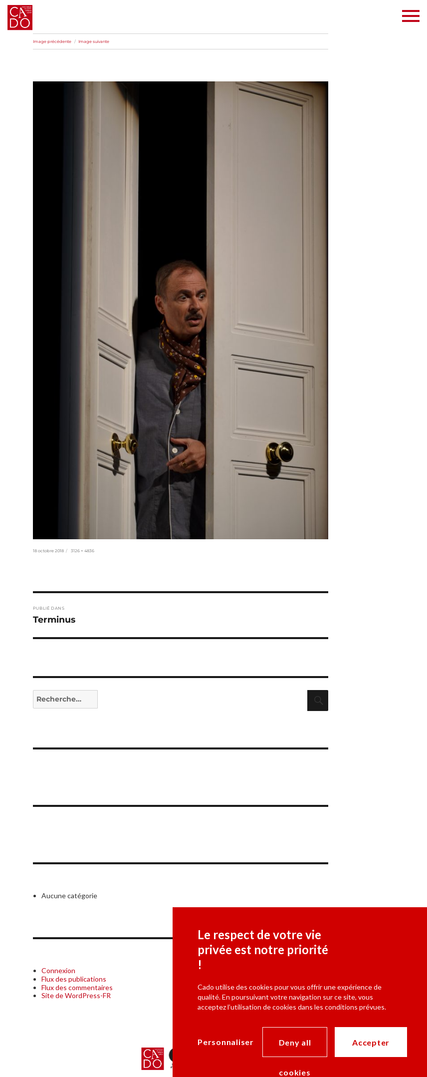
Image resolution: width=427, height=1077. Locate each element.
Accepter (371, 1042)
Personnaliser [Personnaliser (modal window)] (226, 1042)
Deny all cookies (295, 1047)
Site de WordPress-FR (76, 995)
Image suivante (93, 41)
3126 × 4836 (82, 550)
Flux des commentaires (77, 987)
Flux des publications (73, 979)
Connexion (58, 970)
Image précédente (52, 41)
